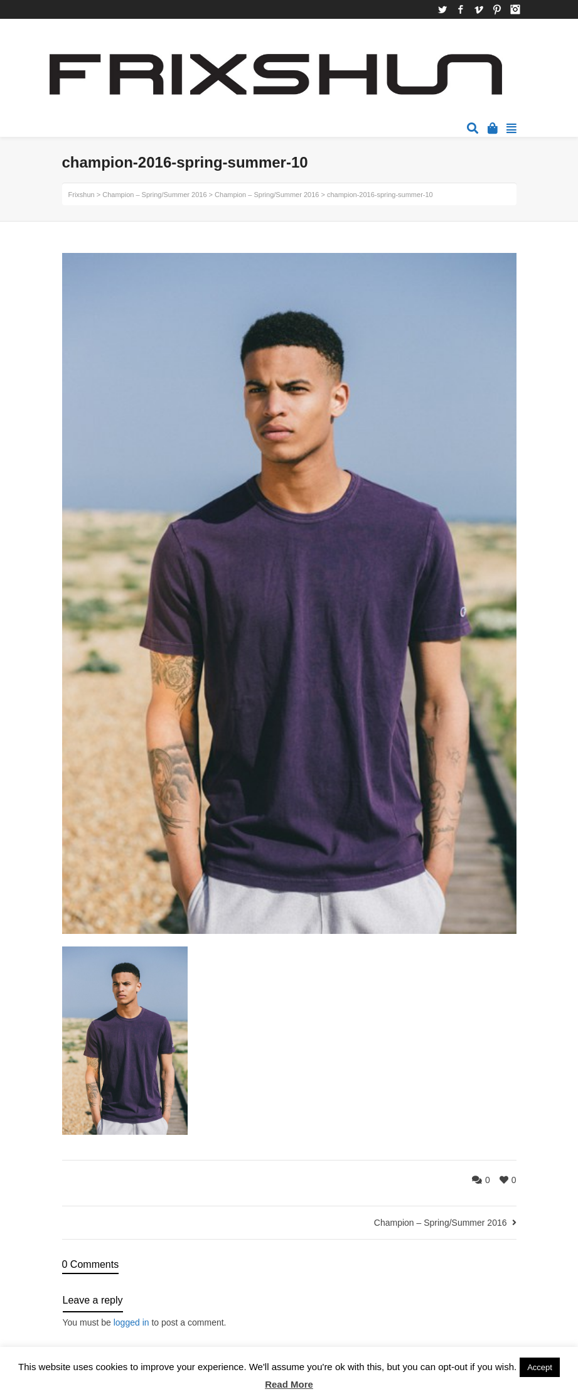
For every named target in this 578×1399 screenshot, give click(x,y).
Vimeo (478, 9)
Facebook (460, 9)
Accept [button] (539, 1367)
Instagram (515, 9)
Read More (289, 1384)
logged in (131, 1322)
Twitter (442, 9)
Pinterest (497, 9)
